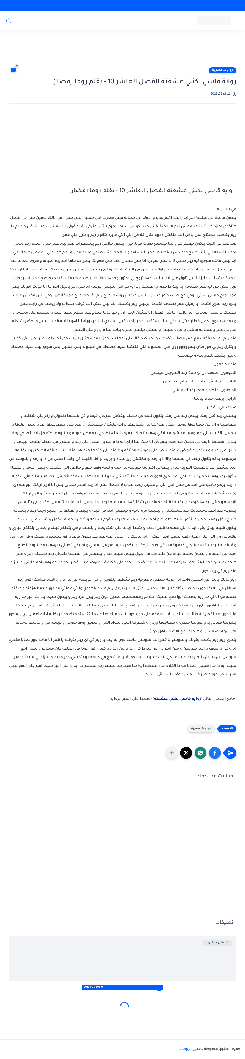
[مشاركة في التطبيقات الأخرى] (172, 753)
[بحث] (8, 20)
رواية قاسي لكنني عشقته (177, 699)
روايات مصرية (222, 70)
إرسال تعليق (217, 943)
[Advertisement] (122, 51)
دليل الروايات (189, 1049)
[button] (215, 753)
